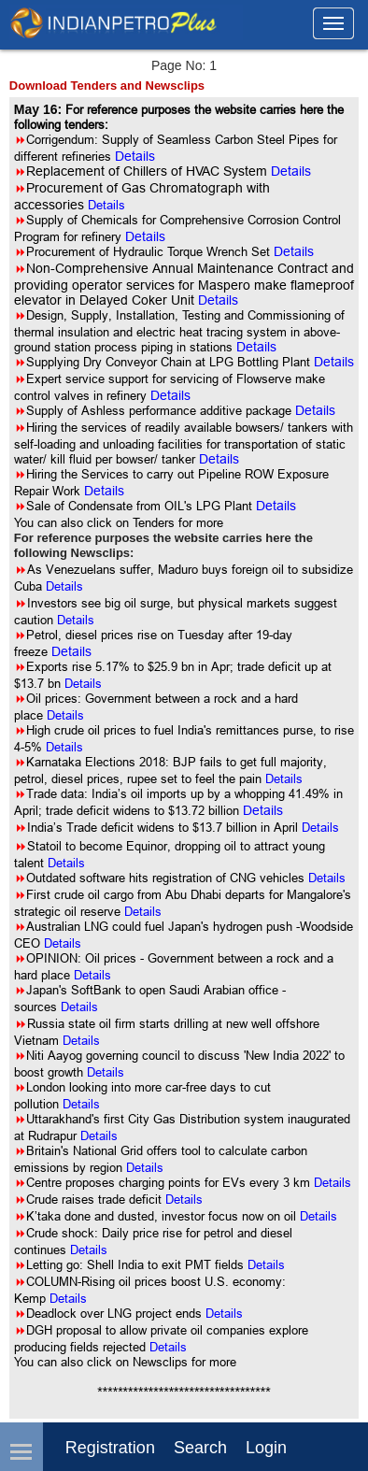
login (266, 1447)
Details (106, 204)
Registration (110, 1447)
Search (200, 1447)
